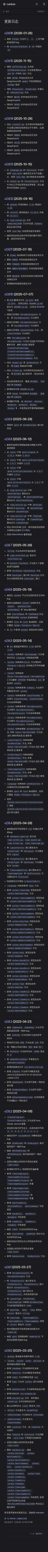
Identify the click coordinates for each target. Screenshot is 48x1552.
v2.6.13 (8, 164)
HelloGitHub (17, 534)
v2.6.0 (8, 1350)
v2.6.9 (8, 419)
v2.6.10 (8, 294)
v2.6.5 (8, 641)
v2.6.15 (8, 61)
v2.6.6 (8, 589)
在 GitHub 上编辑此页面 (15, 1518)
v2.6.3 (8, 1021)
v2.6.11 (8, 249)
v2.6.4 (8, 823)
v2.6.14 (8, 118)
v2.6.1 (7, 1267)
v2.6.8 (8, 439)
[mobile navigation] (44, 4)
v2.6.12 (8, 199)
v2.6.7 (8, 545)
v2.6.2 (8, 1111)
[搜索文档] (37, 4)
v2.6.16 (8, 33)
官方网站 (26, 530)
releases (40, 1512)
